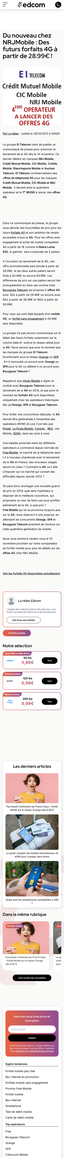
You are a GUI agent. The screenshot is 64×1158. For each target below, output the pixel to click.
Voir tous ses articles (23, 620)
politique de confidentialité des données (35, 1051)
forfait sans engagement (28, 318)
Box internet (13, 1100)
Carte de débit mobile (19, 1117)
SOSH (17, 433)
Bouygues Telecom (15, 290)
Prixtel (7, 428)
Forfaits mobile (16, 633)
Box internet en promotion (22, 1077)
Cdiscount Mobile (16, 1154)
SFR (55, 357)
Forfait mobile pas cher (20, 1071)
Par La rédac (11, 133)
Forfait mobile (14, 1094)
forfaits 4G (18, 232)
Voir (49, 660)
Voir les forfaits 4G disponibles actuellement (31, 573)
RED (50, 428)
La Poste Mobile (22, 428)
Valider (32, 1037)
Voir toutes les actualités (32, 977)
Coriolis (40, 428)
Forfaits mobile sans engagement (26, 1082)
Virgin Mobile (31, 381)
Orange (43, 357)
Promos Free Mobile (18, 1088)
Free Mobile (10, 452)
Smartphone (13, 1106)
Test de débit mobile (18, 1111)
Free (8, 1131)
